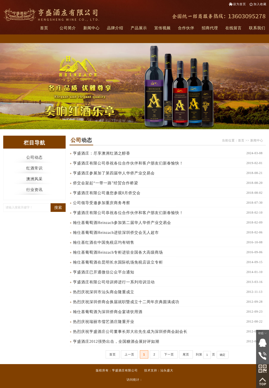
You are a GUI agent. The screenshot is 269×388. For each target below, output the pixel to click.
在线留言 (233, 28)
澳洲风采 (34, 179)
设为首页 (239, 4)
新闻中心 (91, 28)
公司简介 (68, 28)
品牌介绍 (115, 28)
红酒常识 (34, 168)
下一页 (169, 354)
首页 (44, 28)
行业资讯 (34, 190)
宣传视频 (162, 28)
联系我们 (257, 28)
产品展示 (139, 28)
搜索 (58, 207)
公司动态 (34, 157)
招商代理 (210, 28)
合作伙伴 (186, 28)
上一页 (129, 354)
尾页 (186, 354)
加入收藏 (260, 4)
